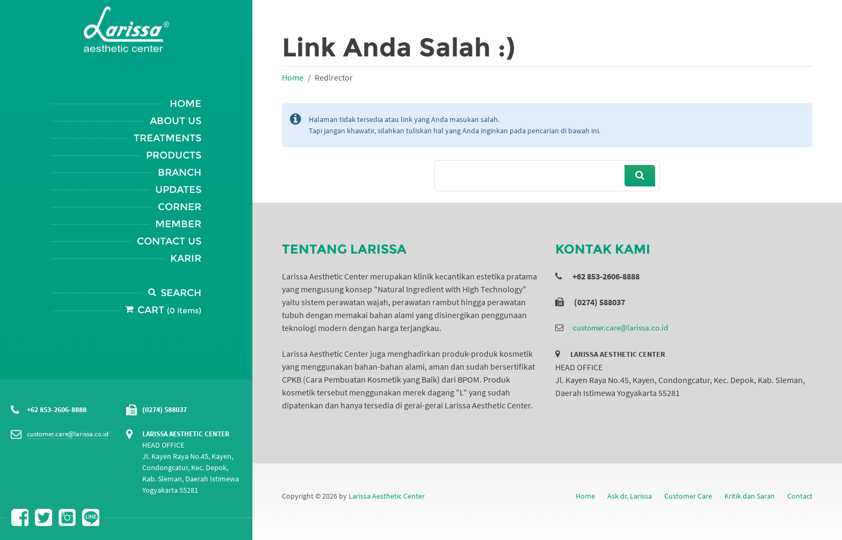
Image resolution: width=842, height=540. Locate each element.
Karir (185, 258)
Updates (178, 190)
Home (185, 104)
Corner (179, 207)
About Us (175, 121)
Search (181, 293)
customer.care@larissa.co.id (67, 433)
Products (173, 155)
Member (178, 224)
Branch (179, 172)
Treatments (167, 138)
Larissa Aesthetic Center (387, 496)
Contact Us (169, 241)
